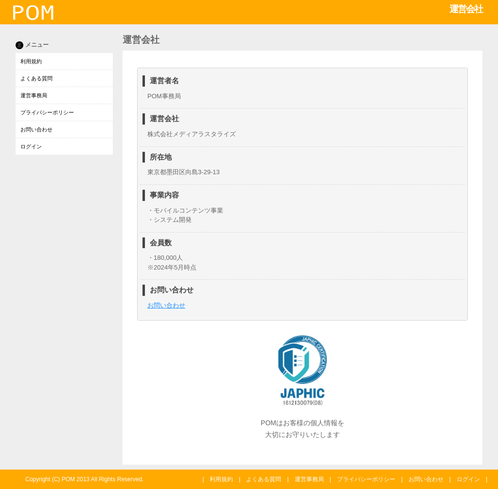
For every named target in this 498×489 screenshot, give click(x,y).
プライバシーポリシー (47, 112)
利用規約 (31, 61)
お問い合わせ (36, 129)
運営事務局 (33, 95)
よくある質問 (36, 78)
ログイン (31, 146)
